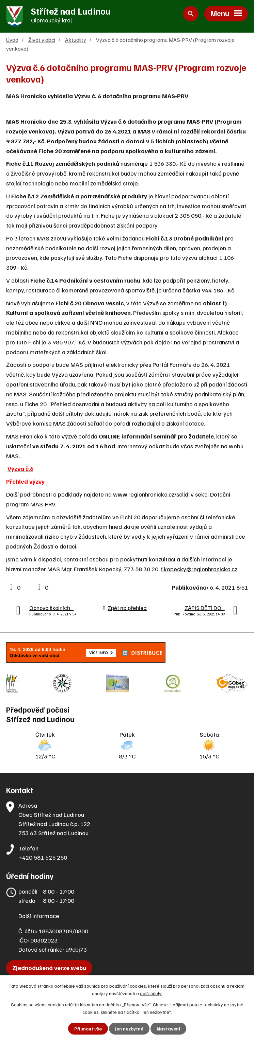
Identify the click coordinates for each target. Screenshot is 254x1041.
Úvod (12, 39)
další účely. (151, 993)
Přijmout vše (88, 1028)
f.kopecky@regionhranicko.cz (199, 569)
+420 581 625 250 (42, 857)
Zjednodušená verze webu (49, 967)
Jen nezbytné (129, 1028)
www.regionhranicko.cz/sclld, (151, 494)
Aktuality (75, 39)
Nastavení (168, 1028)
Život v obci (41, 39)
